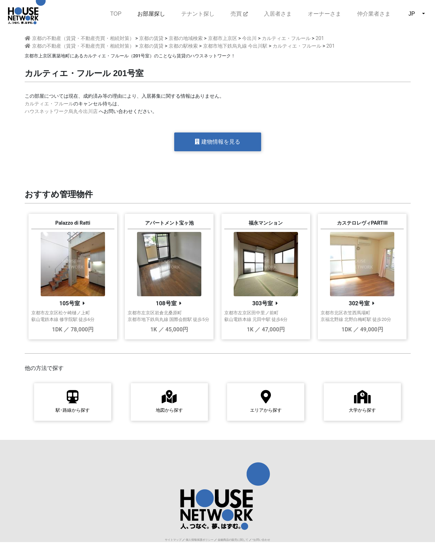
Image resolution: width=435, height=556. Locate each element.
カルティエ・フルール (49, 104)
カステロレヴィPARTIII (362, 223)
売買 (239, 14)
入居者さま (278, 14)
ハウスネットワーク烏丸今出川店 (61, 111)
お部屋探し (151, 14)
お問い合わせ (261, 539)
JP (412, 14)
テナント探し (198, 14)
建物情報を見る (217, 142)
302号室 (359, 303)
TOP (116, 13)
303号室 (262, 303)
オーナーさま (324, 14)
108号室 (166, 303)
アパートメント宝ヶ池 (169, 223)
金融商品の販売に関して (233, 539)
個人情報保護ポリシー (200, 539)
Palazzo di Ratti (72, 223)
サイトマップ (173, 539)
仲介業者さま (373, 14)
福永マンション (266, 223)
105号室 (69, 303)
